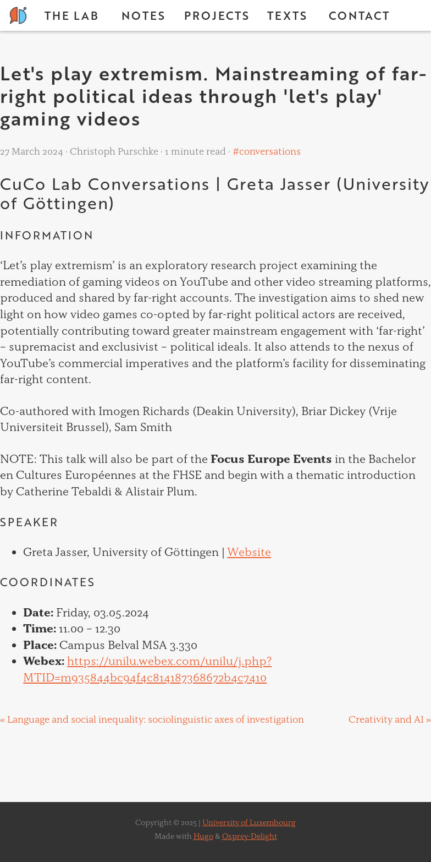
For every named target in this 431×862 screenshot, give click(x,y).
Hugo (203, 836)
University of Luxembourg (249, 822)
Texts (287, 15)
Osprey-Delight (249, 836)
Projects (217, 15)
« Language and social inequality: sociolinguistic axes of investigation (152, 719)
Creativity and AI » (390, 719)
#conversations (265, 151)
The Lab (72, 15)
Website (249, 552)
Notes (143, 15)
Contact (359, 15)
